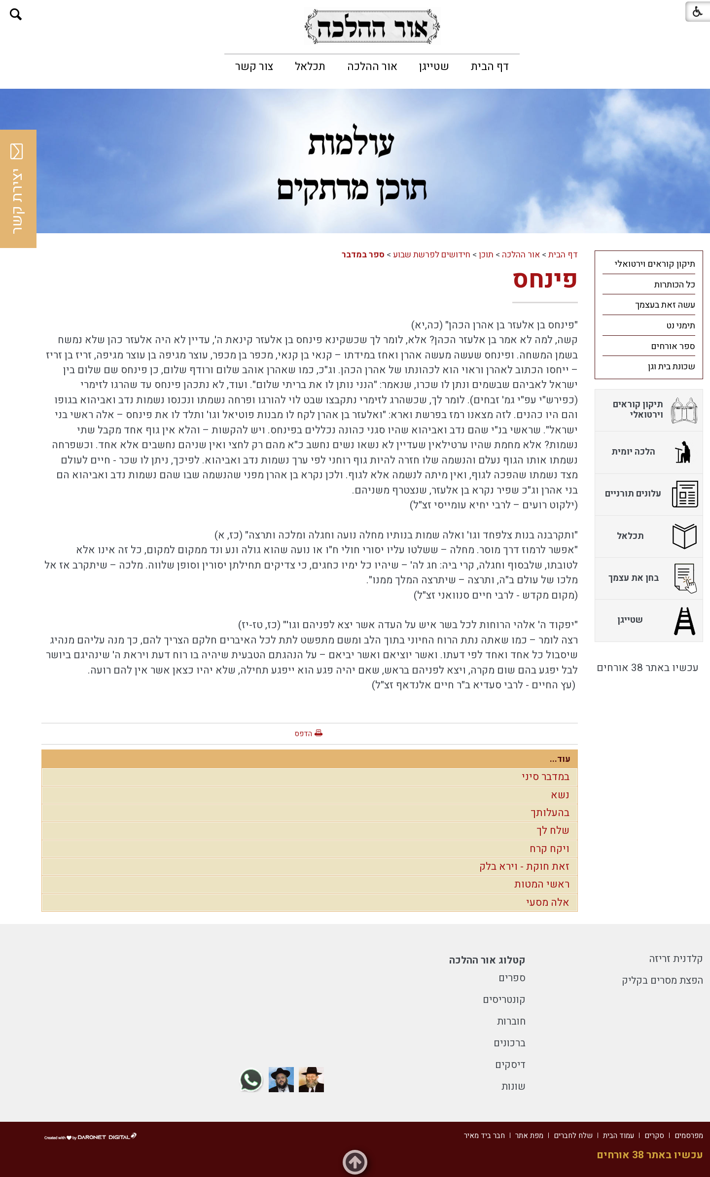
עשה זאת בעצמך (665, 305)
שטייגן (434, 66)
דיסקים (510, 1065)
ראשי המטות (541, 884)
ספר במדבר (363, 255)
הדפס (303, 733)
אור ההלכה (372, 66)
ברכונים (510, 1043)
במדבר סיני (545, 777)
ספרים (512, 978)
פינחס (545, 280)
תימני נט (680, 325)
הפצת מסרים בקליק (662, 980)
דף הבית (490, 66)
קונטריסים (504, 1000)
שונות (513, 1086)
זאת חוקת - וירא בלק (524, 866)
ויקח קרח (549, 848)
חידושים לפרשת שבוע (431, 255)
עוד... (560, 759)
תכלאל (310, 66)
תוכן (486, 255)
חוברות (511, 1021)
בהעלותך (550, 812)
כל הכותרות (674, 284)
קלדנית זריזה (676, 959)
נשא (560, 795)
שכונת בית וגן (671, 366)
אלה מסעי (547, 902)
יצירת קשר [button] (17, 188)
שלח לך (552, 830)
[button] (16, 14)
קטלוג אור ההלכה (487, 960)
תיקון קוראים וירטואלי (655, 264)
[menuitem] (490, 66)
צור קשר (254, 66)
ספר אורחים (673, 346)
